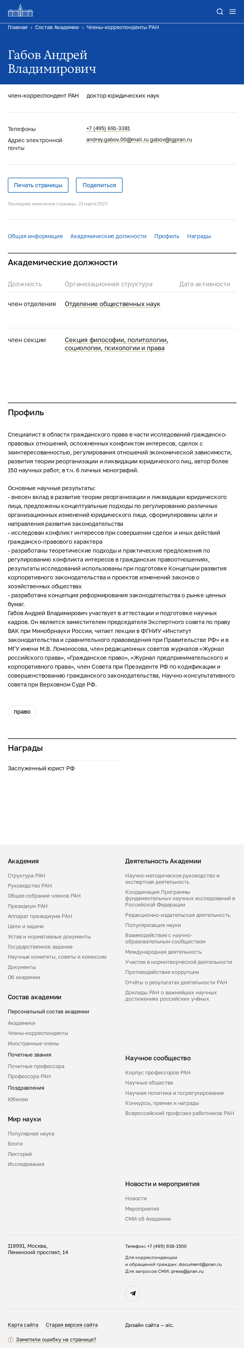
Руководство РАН (30, 886)
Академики (21, 1023)
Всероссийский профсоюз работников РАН (179, 1113)
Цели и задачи (26, 926)
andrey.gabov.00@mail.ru (117, 139)
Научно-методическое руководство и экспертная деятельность (172, 879)
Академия (23, 861)
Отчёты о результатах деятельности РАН (176, 982)
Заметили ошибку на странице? (56, 1339)
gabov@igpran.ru (171, 139)
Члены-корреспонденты (38, 1033)
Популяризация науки (153, 925)
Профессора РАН (29, 1076)
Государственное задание (40, 947)
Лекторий (20, 1154)
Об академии (24, 977)
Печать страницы (38, 185)
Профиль (167, 236)
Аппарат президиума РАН (40, 916)
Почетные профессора (36, 1066)
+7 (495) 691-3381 (108, 128)
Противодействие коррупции (162, 972)
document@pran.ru (200, 1264)
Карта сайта (23, 1325)
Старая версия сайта (72, 1325)
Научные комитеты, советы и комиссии (57, 957)
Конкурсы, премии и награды (162, 1103)
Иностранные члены (33, 1043)
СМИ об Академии (148, 1219)
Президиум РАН (28, 906)
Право (22, 711)
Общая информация (35, 236)
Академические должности (108, 236)
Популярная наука (31, 1134)
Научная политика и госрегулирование (174, 1093)
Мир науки (24, 1119)
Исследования (26, 1164)
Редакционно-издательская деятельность (177, 915)
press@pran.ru (187, 1271)
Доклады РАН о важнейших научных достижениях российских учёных (171, 995)
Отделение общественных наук (112, 304)
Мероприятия (142, 1209)
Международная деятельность (163, 952)
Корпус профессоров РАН (158, 1073)
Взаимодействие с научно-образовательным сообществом (165, 938)
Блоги (15, 1144)
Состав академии (35, 997)
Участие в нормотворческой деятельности (178, 962)
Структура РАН (27, 876)
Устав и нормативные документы (49, 937)
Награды (199, 236)
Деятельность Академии (163, 861)
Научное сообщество (158, 1058)
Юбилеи (18, 1099)
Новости (136, 1198)
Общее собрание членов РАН (44, 896)
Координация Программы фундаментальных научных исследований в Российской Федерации (180, 898)
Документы (22, 967)
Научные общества (149, 1083)
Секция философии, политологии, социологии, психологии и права (116, 344)
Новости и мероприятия (162, 1184)
